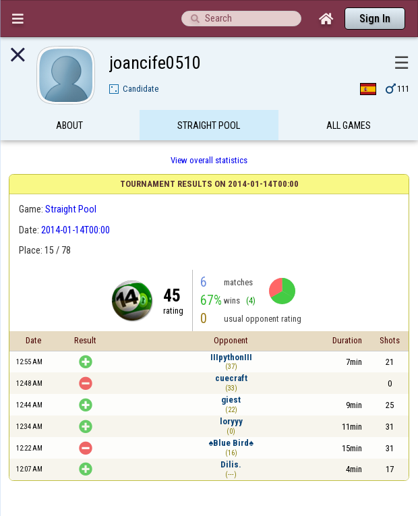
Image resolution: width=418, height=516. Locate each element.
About (69, 130)
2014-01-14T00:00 (75, 230)
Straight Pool (208, 130)
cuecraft (231, 378)
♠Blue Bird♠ (230, 443)
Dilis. (230, 464)
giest (231, 400)
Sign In (374, 18)
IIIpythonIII (231, 357)
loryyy (231, 421)
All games (348, 130)
